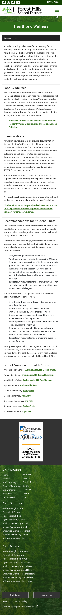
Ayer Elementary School (14, 520)
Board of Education (12, 486)
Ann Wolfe (26, 396)
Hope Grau (26, 411)
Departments (9, 490)
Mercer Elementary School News (17, 570)
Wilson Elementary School (15, 538)
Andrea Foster (29, 406)
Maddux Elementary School (15, 523)
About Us (27, 475)
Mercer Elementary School (15, 527)
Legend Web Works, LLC (26, 606)
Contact (27, 493)
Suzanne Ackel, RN (33, 370)
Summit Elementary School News (18, 578)
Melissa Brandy (49, 370)
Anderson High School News (16, 551)
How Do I (27, 478)
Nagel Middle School (12, 516)
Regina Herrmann (45, 375)
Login (25, 497)
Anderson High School (13, 508)
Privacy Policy (21, 601)
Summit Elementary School (15, 535)
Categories (10, 38)
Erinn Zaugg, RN (29, 375)
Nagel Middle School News (15, 559)
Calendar (27, 486)
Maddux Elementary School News (18, 566)
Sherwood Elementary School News (19, 574)
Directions (27, 490)
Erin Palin (29, 401)
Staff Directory (9, 482)
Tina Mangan (46, 380)
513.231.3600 (52, 2)
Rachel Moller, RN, (31, 380)
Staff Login (15, 595)
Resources (7, 494)
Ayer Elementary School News (16, 563)
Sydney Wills (28, 391)
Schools (6, 479)
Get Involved (9, 497)
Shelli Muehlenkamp (29, 385)
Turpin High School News (14, 555)
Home (5, 475)
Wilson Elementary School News (17, 581)
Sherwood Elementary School (16, 531)
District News (29, 482)
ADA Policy (8, 601)
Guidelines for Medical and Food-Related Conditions (32, 121)
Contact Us (47, 595)
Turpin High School (11, 512)
